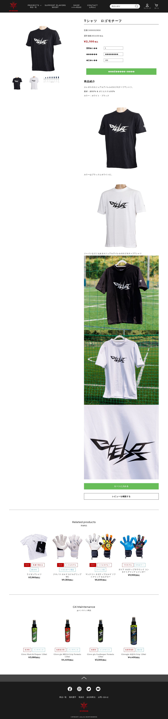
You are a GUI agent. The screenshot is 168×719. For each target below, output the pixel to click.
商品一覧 (63, 697)
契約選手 (72, 697)
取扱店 (81, 697)
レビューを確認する (121, 496)
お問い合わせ (103, 697)
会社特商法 (91, 697)
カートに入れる (121, 486)
